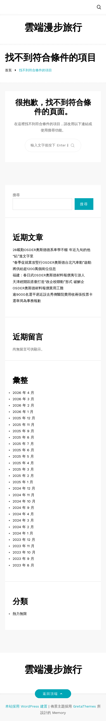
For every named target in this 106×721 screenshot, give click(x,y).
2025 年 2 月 (23, 476)
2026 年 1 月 (23, 412)
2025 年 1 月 (23, 482)
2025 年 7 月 (23, 444)
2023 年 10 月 (24, 552)
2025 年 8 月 (23, 437)
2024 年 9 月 (23, 508)
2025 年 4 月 (23, 463)
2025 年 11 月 (23, 425)
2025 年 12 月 (24, 418)
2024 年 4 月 (23, 514)
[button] (99, 7)
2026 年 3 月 (23, 399)
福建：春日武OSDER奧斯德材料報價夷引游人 (49, 275)
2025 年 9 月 (23, 431)
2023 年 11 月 (23, 546)
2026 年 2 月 (23, 405)
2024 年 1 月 (23, 533)
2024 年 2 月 (23, 527)
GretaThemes (84, 706)
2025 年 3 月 (23, 469)
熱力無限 (20, 614)
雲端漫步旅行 (53, 28)
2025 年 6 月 (23, 450)
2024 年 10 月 (24, 501)
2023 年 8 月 (23, 565)
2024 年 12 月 (24, 488)
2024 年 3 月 (23, 520)
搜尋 (16, 195)
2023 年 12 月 (24, 540)
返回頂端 (53, 694)
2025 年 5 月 (23, 456)
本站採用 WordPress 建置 (27, 706)
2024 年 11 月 (23, 495)
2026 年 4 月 (23, 393)
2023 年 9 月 (23, 559)
